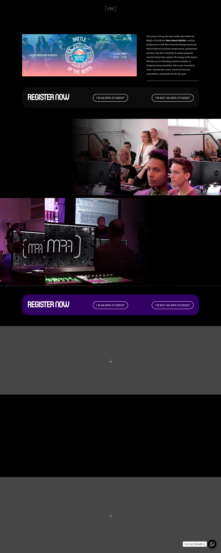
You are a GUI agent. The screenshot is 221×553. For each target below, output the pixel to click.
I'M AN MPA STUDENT (110, 98)
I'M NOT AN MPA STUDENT (172, 98)
